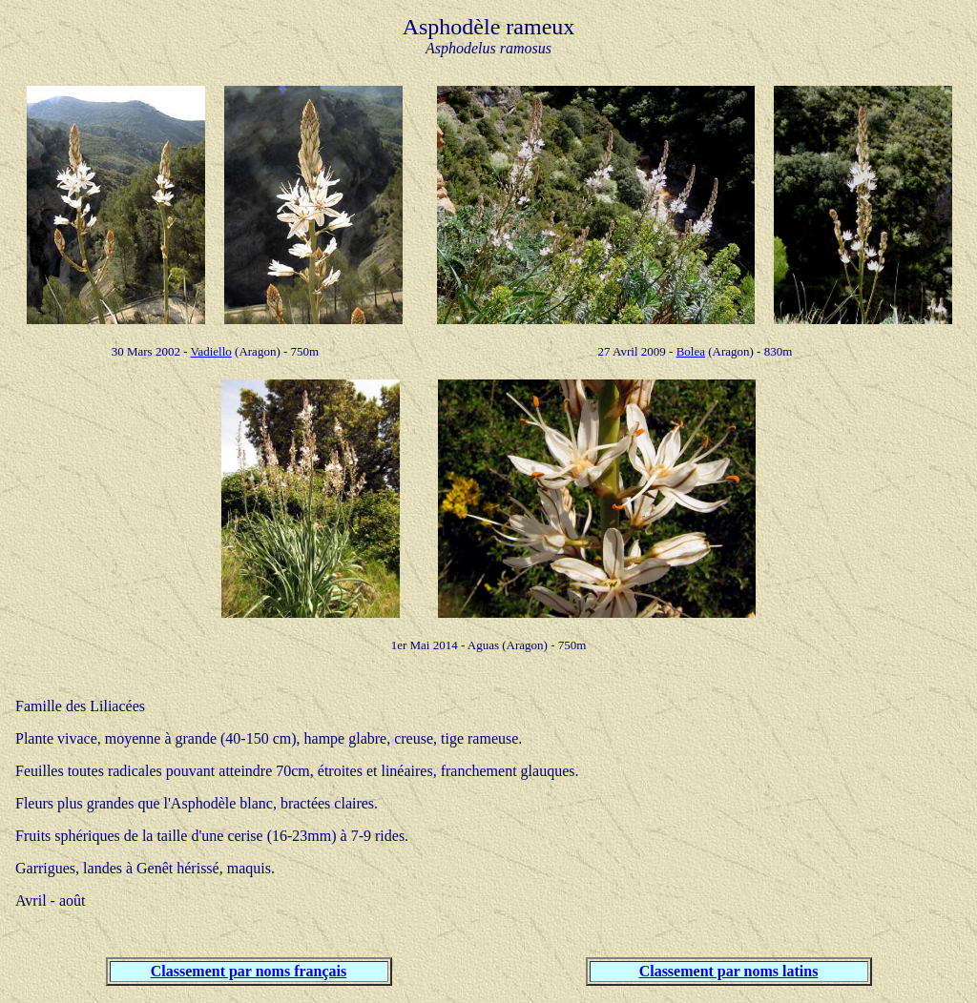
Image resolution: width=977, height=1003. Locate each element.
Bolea (690, 351)
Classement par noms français (248, 971)
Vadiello (211, 351)
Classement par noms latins (729, 971)
